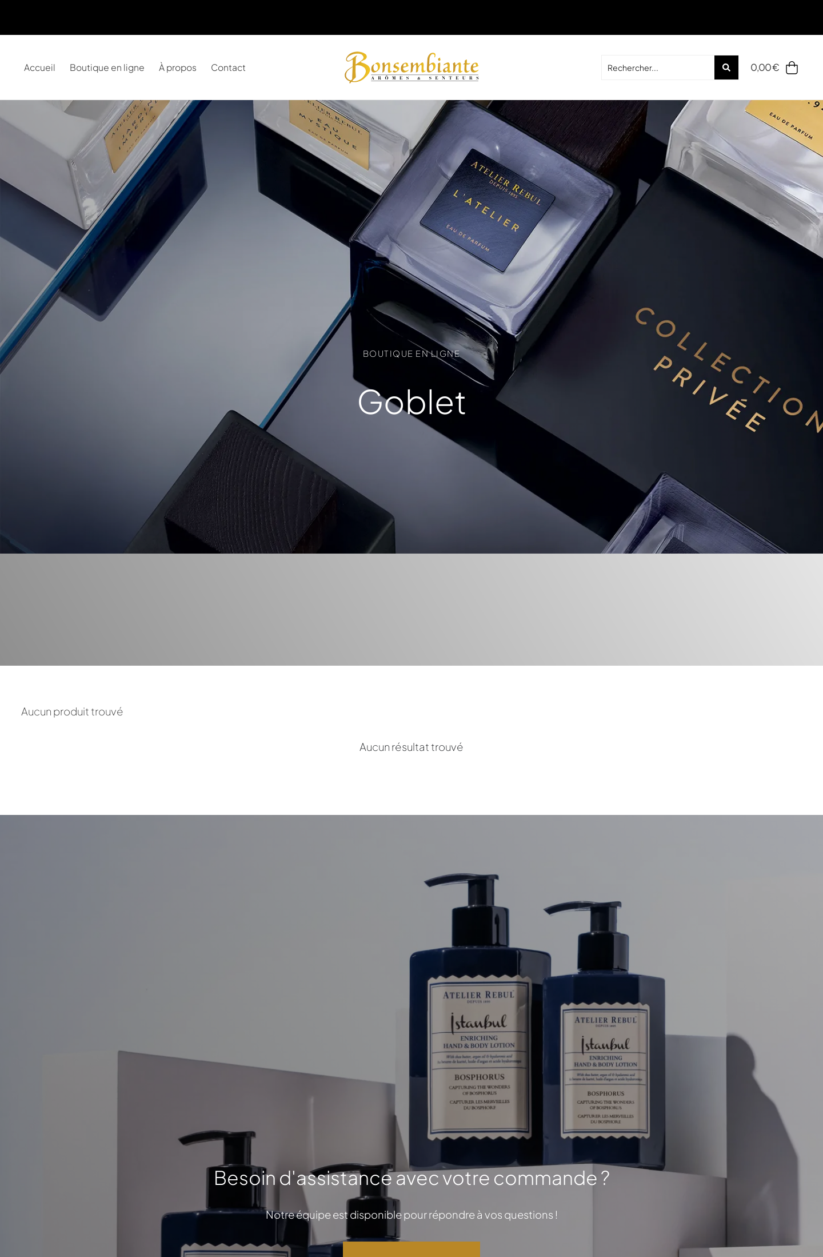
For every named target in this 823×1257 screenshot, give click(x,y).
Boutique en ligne (107, 67)
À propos (178, 67)
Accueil (39, 67)
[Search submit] (726, 67)
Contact (228, 67)
